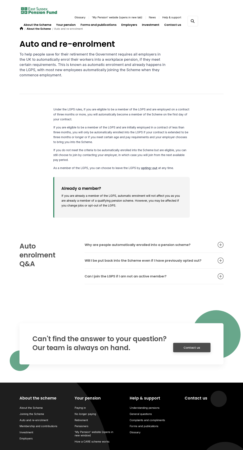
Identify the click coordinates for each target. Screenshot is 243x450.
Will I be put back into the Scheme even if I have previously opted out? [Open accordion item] (149, 263)
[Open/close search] (193, 21)
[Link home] (38, 10)
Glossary (80, 17)
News (152, 17)
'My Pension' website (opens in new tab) (117, 17)
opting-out (149, 168)
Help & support (171, 17)
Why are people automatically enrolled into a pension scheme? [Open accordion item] (149, 247)
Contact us (192, 350)
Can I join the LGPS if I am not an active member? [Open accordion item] (149, 279)
